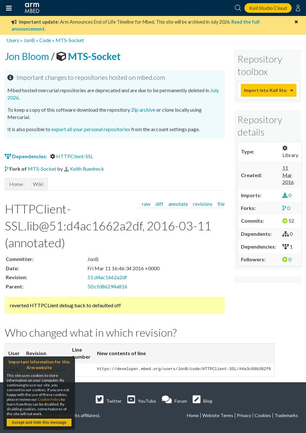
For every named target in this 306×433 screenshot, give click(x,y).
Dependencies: (26, 156)
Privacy (244, 415)
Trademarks (286, 415)
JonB (29, 40)
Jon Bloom (28, 56)
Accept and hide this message (38, 422)
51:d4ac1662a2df (107, 277)
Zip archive (143, 110)
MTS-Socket (70, 40)
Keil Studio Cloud (268, 8)
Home (16, 184)
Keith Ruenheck (87, 169)
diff (159, 204)
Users (12, 40)
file (221, 204)
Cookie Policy (49, 399)
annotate (178, 204)
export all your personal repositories (90, 129)
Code (45, 40)
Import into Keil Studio (265, 90)
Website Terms (217, 415)
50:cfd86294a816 (107, 286)
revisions (203, 204)
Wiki (38, 184)
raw (146, 204)
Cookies (263, 415)
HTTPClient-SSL (71, 156)
